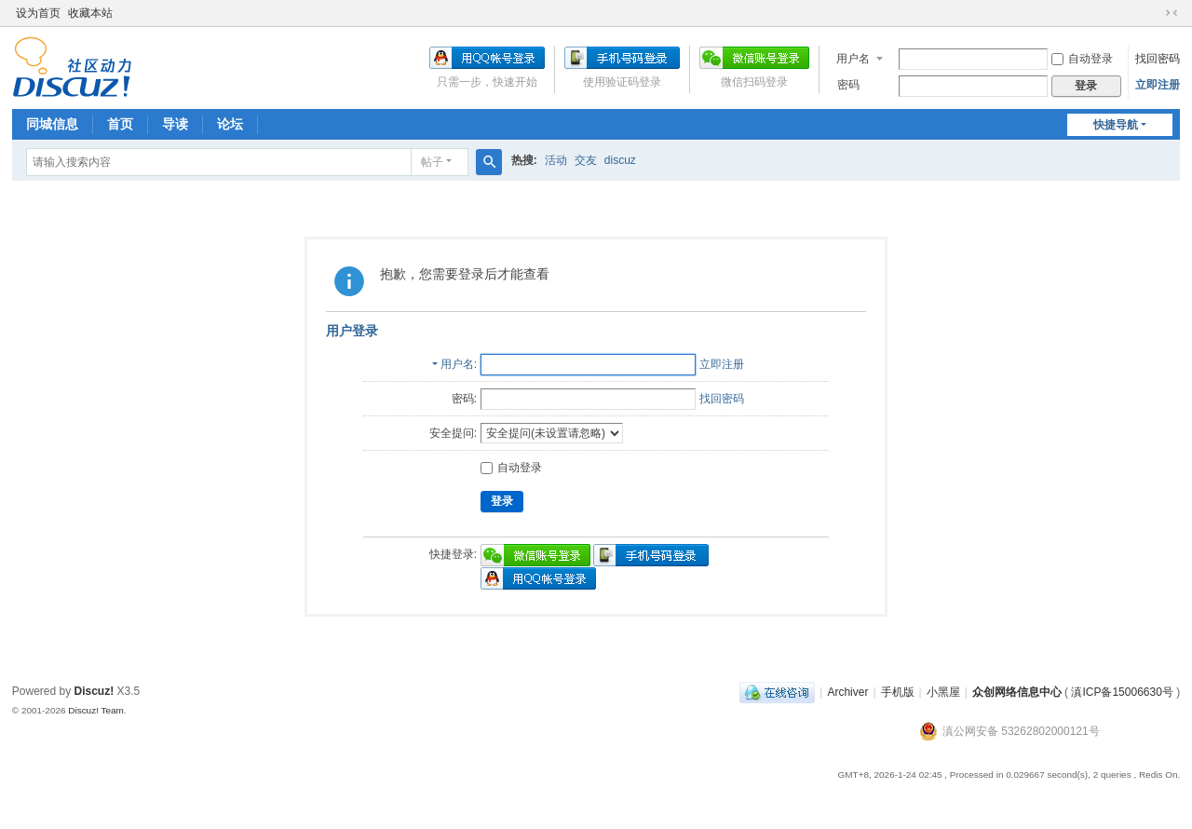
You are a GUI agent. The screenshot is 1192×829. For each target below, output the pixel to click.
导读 (175, 123)
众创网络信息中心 (1017, 692)
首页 (120, 123)
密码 (848, 84)
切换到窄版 (1171, 13)
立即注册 (1157, 84)
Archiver (847, 692)
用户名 (853, 58)
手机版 (897, 692)
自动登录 (1082, 58)
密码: (464, 398)
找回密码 (1157, 58)
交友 (586, 160)
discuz (620, 160)
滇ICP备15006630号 (1121, 692)
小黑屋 (943, 692)
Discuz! (94, 691)
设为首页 (38, 13)
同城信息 (52, 123)
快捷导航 (1115, 124)
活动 (556, 160)
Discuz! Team (96, 710)
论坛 (230, 123)
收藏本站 (90, 13)
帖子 (432, 162)
